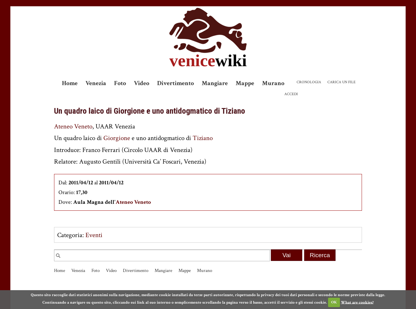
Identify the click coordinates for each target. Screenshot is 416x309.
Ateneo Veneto (73, 126)
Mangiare (215, 83)
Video (141, 83)
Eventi (93, 235)
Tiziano (203, 138)
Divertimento (175, 83)
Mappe (245, 83)
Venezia (95, 83)
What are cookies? (357, 302)
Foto (120, 83)
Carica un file (341, 82)
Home (70, 83)
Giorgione (116, 138)
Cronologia (309, 82)
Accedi (291, 94)
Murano (273, 83)
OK (334, 302)
